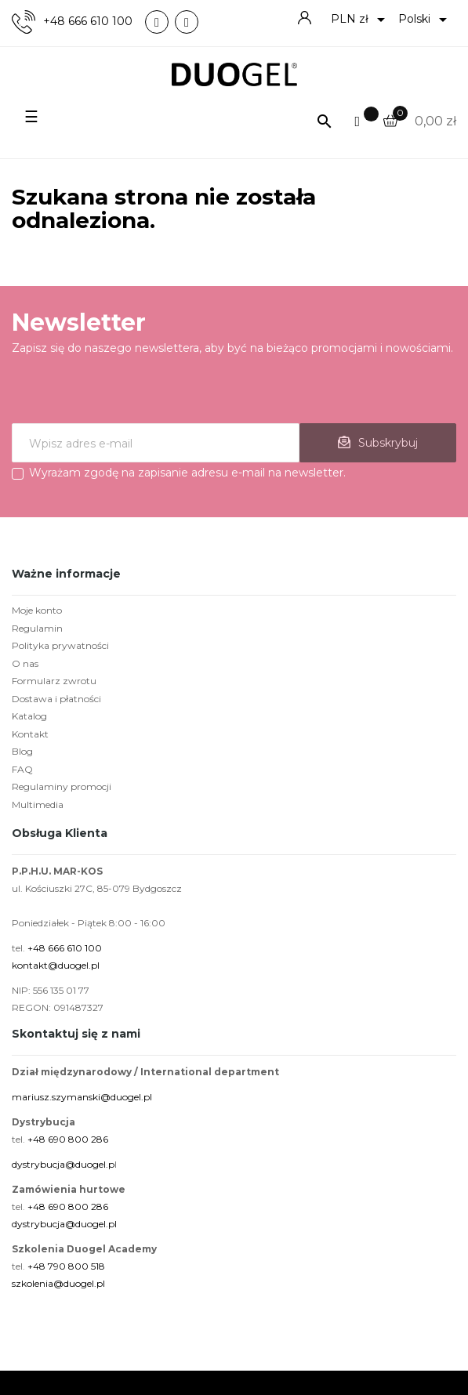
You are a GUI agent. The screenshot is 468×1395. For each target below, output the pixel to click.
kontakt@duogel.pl (56, 965)
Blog (22, 751)
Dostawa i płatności (56, 699)
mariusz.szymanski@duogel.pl (82, 1097)
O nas (25, 663)
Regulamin (37, 628)
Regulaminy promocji (61, 786)
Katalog (29, 716)
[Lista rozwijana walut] (360, 19)
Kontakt (30, 734)
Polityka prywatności (60, 645)
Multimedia (37, 804)
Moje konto (37, 610)
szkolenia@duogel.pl (58, 1283)
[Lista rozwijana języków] (425, 19)
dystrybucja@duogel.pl (64, 1224)
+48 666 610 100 (87, 21)
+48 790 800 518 (66, 1266)
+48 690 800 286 (67, 1139)
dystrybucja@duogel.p (63, 1164)
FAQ (22, 769)
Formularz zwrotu (54, 681)
